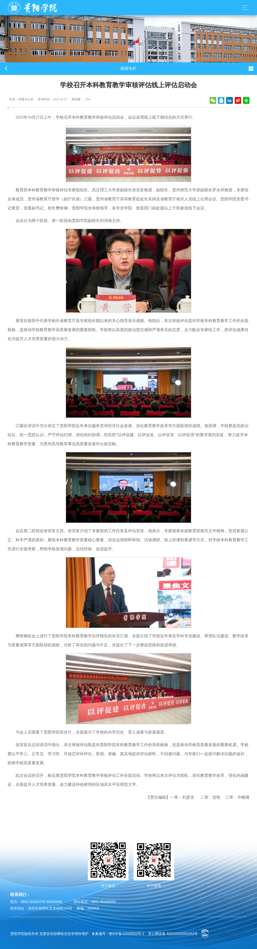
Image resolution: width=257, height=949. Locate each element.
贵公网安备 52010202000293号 (173, 933)
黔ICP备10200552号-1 (126, 933)
